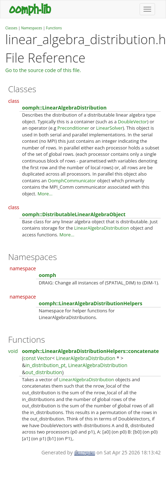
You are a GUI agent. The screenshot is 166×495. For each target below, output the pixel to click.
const (29, 358)
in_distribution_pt (45, 365)
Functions (54, 27)
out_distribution (43, 372)
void (13, 351)
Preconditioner (73, 128)
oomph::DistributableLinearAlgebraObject (74, 214)
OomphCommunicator (72, 180)
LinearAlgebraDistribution (101, 228)
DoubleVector (132, 121)
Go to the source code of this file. (43, 70)
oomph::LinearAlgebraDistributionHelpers (90, 303)
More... (45, 193)
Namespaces (31, 27)
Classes (11, 27)
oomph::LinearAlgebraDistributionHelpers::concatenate (90, 351)
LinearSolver (109, 128)
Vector (44, 358)
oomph (47, 275)
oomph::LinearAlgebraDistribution (64, 107)
